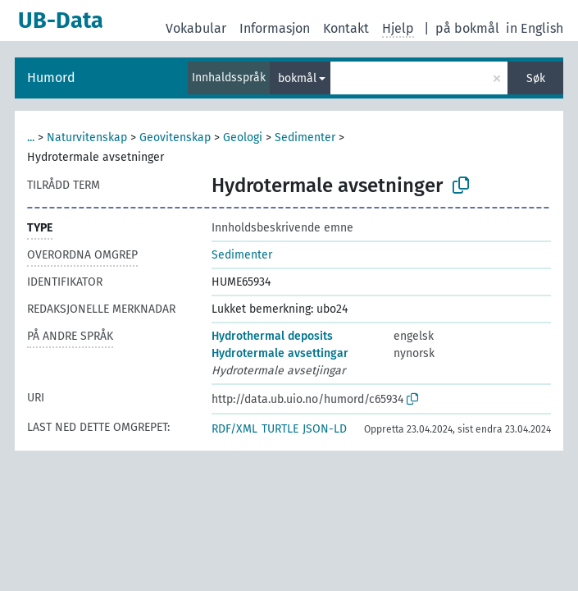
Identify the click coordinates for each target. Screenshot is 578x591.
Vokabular (196, 28)
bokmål (297, 78)
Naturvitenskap (87, 137)
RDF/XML (234, 429)
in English (534, 28)
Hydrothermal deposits (272, 336)
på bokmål (467, 28)
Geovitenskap (175, 137)
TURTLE (280, 429)
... (30, 137)
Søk (535, 78)
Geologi (242, 137)
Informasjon (274, 28)
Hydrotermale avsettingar (280, 353)
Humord (51, 77)
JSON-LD (325, 429)
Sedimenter (305, 137)
